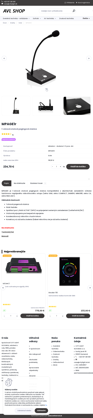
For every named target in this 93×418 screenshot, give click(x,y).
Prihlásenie (70, 3)
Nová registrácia (84, 3)
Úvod (4, 23)
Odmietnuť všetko (24, 411)
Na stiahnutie (19, 183)
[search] (74, 12)
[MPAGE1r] (46, 58)
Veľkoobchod (58, 362)
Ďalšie (85, 18)
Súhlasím (41, 410)
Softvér (36, 18)
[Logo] (14, 11)
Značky (12, 23)
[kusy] (56, 166)
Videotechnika (58, 351)
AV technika (49, 18)
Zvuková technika (66, 18)
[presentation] (4, 58)
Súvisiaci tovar (38, 183)
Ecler (20, 23)
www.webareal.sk (55, 416)
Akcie (55, 365)
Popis (6, 183)
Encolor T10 (53, 293)
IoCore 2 (6, 284)
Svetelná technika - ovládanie (15, 18)
